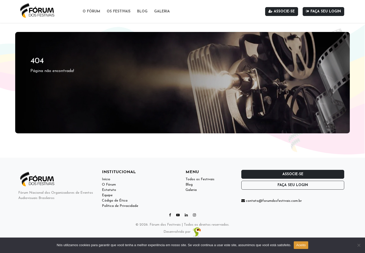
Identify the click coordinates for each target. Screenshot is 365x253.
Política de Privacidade (120, 206)
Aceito (301, 245)
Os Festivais (119, 11)
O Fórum (91, 11)
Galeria (162, 11)
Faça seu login (323, 11)
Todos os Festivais (200, 179)
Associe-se (281, 11)
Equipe (107, 195)
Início (106, 179)
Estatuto (109, 190)
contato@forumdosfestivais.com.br (271, 201)
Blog (142, 11)
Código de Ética (114, 201)
